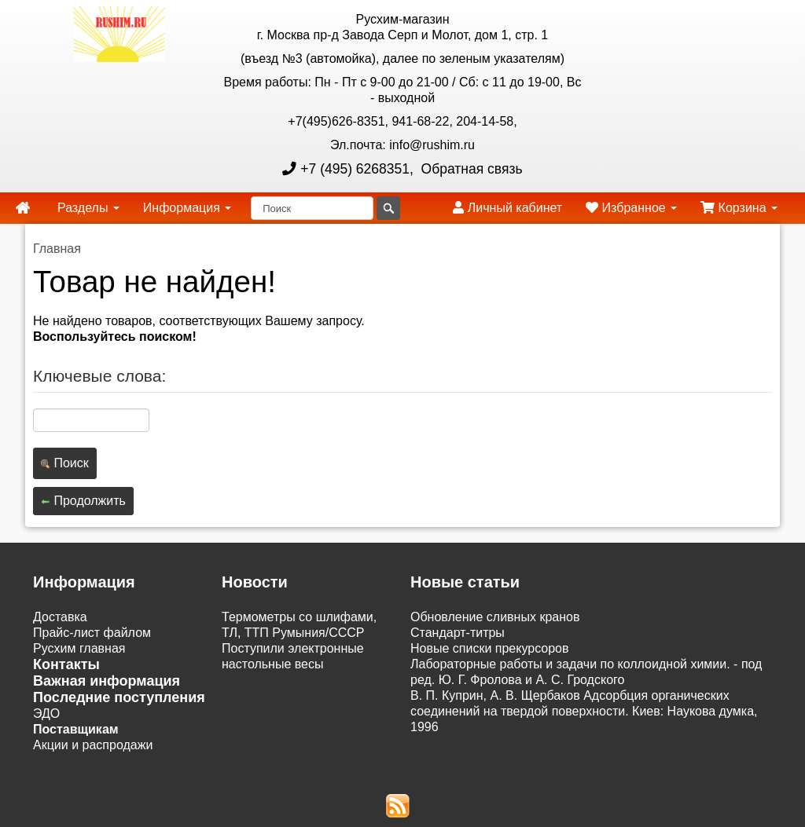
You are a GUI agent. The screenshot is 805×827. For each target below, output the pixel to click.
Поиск (65, 463)
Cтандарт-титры (457, 632)
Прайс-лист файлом (92, 632)
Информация (187, 207)
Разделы (88, 207)
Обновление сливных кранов (494, 617)
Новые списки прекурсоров (489, 648)
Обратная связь (470, 169)
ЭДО (46, 713)
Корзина (738, 207)
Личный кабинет (507, 207)
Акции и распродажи (93, 745)
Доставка (60, 617)
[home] (23, 208)
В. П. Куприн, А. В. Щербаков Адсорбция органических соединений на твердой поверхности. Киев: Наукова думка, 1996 (583, 711)
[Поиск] (312, 208)
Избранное (631, 207)
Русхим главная (79, 648)
